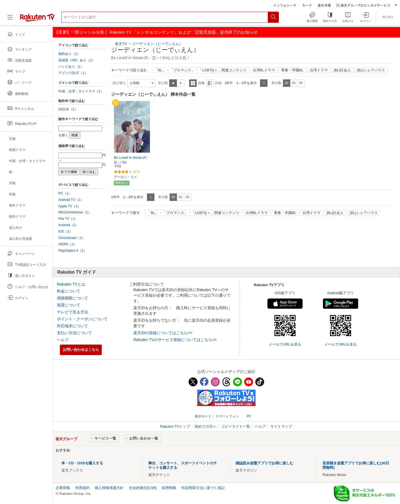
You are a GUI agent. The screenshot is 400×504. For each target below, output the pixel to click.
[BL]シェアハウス (371, 70)
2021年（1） (68, 109)
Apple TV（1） (69, 206)
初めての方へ (205, 426)
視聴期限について (72, 298)
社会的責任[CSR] (143, 488)
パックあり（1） (71, 67)
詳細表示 (210, 83)
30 (286, 83)
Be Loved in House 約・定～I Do (132, 160)
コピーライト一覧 (235, 426)
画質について (68, 305)
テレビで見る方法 (72, 312)
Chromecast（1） (71, 238)
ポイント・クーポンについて (82, 319)
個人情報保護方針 (109, 488)
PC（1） (65, 193)
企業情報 (63, 488)
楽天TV (121, 44)
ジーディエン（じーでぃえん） (157, 44)
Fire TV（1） (68, 219)
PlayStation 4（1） (72, 251)
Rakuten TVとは (71, 284)
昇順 (173, 83)
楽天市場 (324, 5)
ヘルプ (63, 339)
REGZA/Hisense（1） (74, 212)
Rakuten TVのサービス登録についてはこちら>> (175, 339)
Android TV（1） (71, 200)
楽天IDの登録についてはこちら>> (162, 333)
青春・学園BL (292, 70)
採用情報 (169, 488)
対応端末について (72, 326)
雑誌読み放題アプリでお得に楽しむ (264, 463)
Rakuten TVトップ (175, 426)
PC (249, 416)
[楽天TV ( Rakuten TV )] (37, 19)
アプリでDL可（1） (73, 73)
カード (307, 5)
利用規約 (82, 488)
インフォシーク (284, 5)
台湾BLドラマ (264, 70)
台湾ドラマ (319, 70)
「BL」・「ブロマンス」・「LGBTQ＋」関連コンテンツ (200, 70)
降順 (180, 83)
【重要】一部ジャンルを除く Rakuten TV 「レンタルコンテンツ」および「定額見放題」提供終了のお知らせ (156, 32)
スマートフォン (227, 416)
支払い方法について (74, 333)
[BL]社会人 (342, 70)
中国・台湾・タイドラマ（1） (81, 91)
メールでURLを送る (285, 344)
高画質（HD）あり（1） (76, 60)
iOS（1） (65, 231)
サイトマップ (281, 426)
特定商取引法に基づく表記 (203, 488)
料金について (68, 291)
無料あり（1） (69, 54)
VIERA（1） (67, 244)
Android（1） (68, 225)
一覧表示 (193, 83)
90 (300, 83)
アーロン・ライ (125, 177)
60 (293, 83)
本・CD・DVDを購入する (82, 463)
